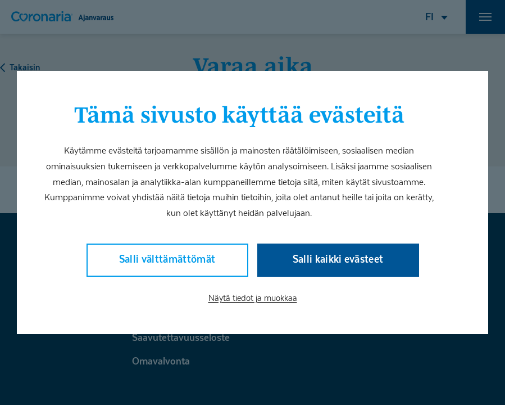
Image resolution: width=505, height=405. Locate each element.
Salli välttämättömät (167, 259)
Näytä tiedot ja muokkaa (252, 297)
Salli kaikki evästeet (338, 259)
